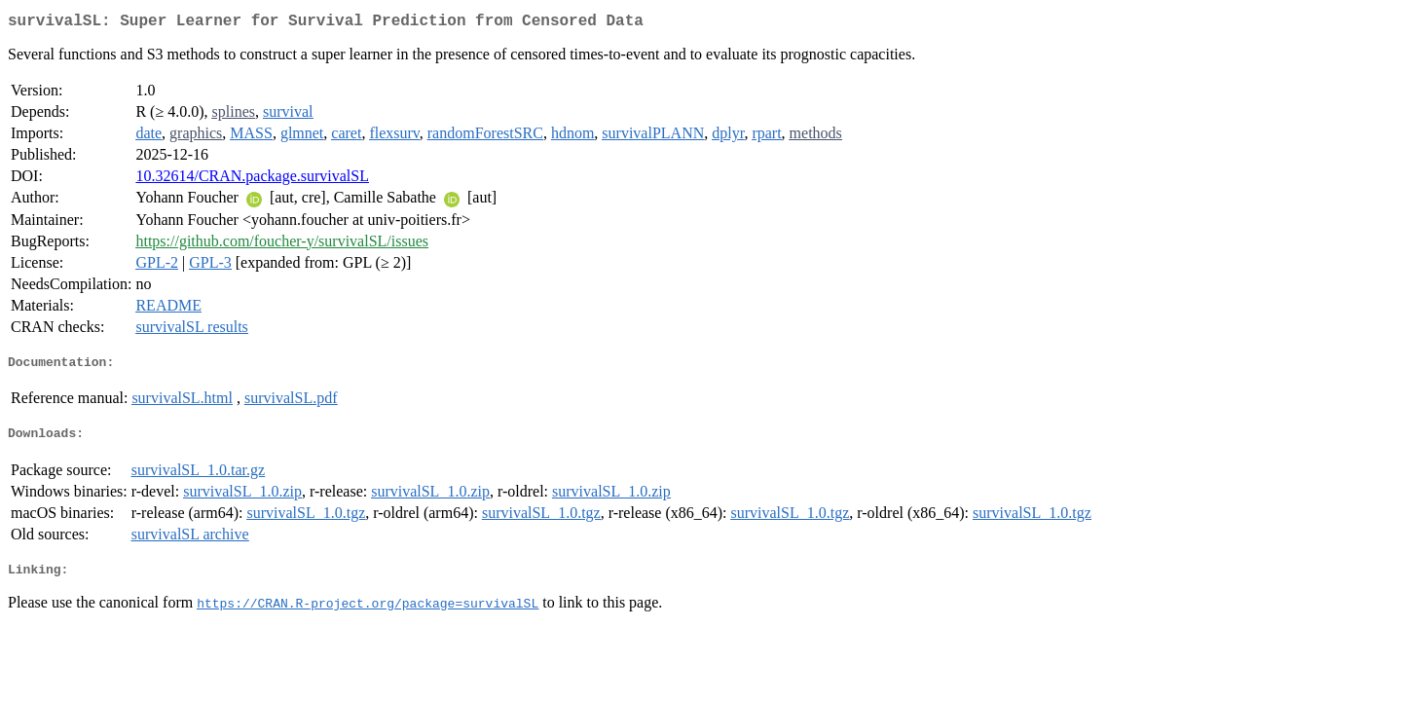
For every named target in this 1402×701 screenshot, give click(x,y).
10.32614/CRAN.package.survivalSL (252, 179)
